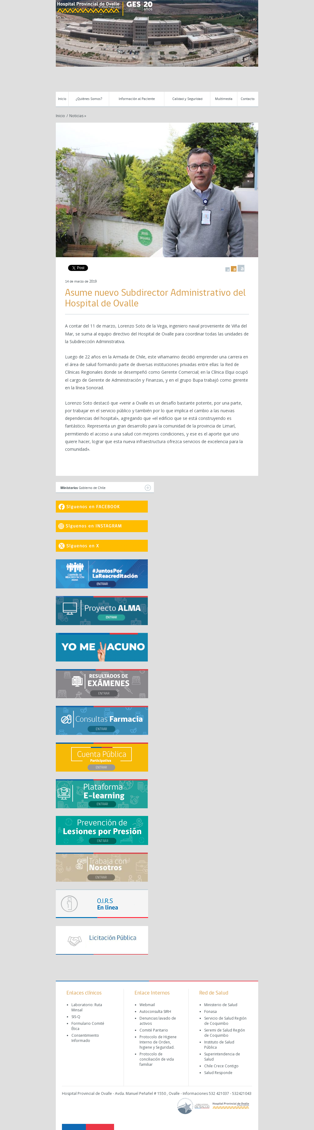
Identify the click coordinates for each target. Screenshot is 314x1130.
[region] (157, 33)
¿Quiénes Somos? (89, 99)
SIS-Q (75, 1016)
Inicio (62, 99)
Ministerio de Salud (220, 1004)
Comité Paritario (154, 1030)
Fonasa (210, 1011)
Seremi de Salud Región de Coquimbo (224, 1033)
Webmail (147, 1004)
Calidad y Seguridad (187, 99)
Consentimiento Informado (85, 1038)
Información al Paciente (137, 99)
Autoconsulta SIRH (155, 1011)
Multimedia (223, 99)
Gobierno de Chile (105, 488)
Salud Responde (218, 1072)
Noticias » (77, 115)
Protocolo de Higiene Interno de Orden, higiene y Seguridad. (158, 1042)
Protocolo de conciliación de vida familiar (157, 1059)
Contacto (248, 99)
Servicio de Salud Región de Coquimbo (225, 1021)
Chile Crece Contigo (221, 1066)
